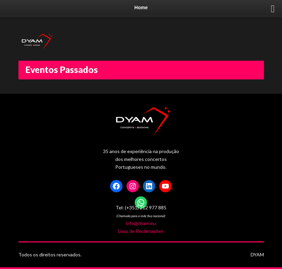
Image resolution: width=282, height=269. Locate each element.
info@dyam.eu (141, 223)
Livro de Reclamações (141, 231)
